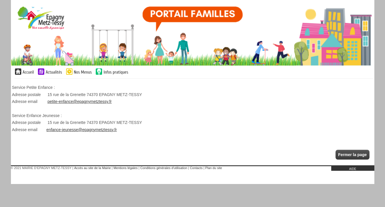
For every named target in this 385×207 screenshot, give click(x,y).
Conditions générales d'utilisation (163, 168)
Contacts (196, 168)
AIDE (352, 168)
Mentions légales (126, 168)
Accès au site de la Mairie (92, 168)
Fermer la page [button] (352, 154)
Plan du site (213, 168)
